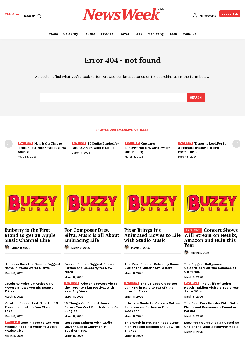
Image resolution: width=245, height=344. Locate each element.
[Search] (195, 98)
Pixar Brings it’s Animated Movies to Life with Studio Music (151, 235)
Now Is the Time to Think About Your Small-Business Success (42, 148)
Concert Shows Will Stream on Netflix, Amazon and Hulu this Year (210, 238)
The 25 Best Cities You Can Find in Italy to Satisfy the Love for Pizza (150, 286)
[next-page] (236, 145)
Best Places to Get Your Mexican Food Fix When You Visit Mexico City (31, 325)
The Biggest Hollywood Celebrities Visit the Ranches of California (212, 265)
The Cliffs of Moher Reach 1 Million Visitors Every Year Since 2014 (211, 286)
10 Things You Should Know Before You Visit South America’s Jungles (92, 303)
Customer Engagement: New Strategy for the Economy (147, 148)
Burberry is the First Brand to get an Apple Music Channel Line (28, 235)
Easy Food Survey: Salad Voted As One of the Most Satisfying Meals (211, 323)
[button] (33, 16)
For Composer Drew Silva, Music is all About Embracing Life (92, 235)
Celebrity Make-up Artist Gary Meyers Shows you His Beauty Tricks (29, 286)
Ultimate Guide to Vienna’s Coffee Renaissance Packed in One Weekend (151, 305)
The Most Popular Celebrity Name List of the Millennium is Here (151, 265)
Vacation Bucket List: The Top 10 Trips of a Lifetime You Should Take (30, 305)
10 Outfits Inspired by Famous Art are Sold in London (95, 146)
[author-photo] (7, 247)
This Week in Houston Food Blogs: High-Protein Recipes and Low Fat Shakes (151, 325)
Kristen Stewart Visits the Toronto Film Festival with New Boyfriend (90, 286)
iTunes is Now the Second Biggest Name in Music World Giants (32, 265)
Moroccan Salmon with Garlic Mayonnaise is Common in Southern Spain (87, 325)
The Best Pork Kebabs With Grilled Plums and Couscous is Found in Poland (211, 305)
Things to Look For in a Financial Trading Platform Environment (202, 148)
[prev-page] (9, 145)
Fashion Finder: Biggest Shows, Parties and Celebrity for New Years (89, 267)
